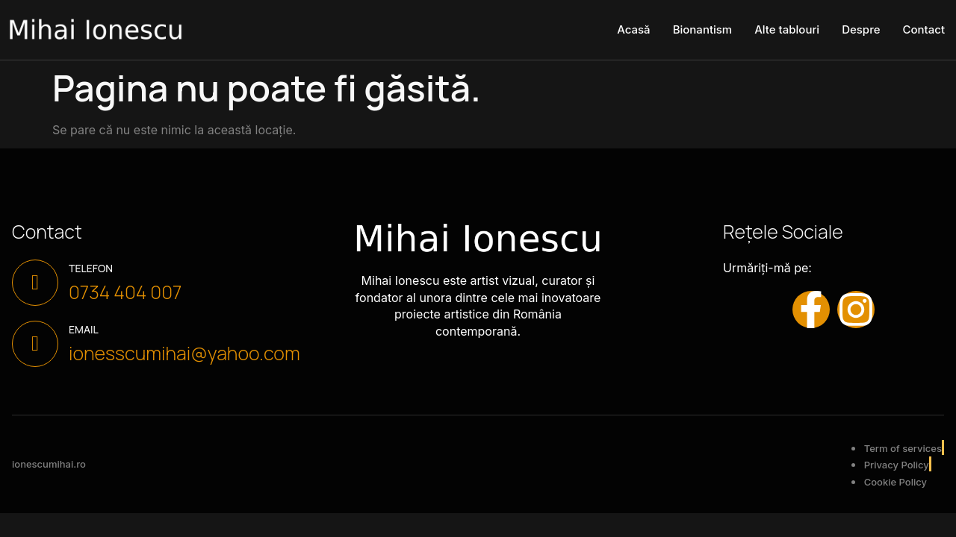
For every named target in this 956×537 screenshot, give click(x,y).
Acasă (633, 29)
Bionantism (703, 29)
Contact (923, 29)
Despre (861, 29)
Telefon (91, 268)
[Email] (35, 344)
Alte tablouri (786, 29)
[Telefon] (35, 283)
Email (84, 329)
